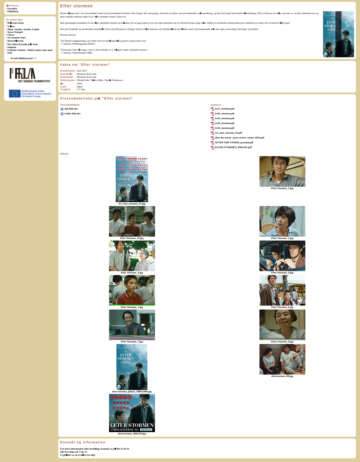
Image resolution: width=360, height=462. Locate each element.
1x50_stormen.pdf (224, 118)
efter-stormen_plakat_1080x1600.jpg (132, 391)
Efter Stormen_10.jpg (132, 238)
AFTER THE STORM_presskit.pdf (234, 142)
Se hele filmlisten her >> (24, 58)
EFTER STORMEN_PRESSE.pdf (233, 147)
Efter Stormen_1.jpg (282, 188)
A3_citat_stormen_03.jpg (131, 203)
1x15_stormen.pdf (224, 108)
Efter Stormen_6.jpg (282, 307)
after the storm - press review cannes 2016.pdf (239, 137)
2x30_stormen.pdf (224, 123)
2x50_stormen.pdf (224, 127)
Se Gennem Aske (17, 37)
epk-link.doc (71, 108)
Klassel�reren (16, 40)
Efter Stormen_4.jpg (282, 272)
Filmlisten (13, 11)
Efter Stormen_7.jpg (132, 341)
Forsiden (12, 8)
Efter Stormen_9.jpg (282, 341)
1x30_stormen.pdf (224, 113)
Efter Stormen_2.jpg (282, 238)
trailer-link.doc (73, 113)
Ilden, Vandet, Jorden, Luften (23, 29)
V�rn (11, 26)
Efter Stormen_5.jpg (132, 307)
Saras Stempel (15, 32)
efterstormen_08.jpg (282, 376)
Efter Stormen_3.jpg (132, 272)
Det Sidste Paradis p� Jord (23, 44)
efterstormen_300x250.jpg (132, 433)
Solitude (12, 47)
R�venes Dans (16, 22)
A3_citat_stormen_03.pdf (228, 132)
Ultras (11, 34)
